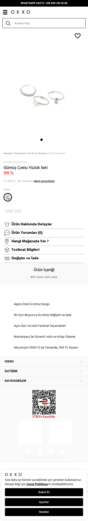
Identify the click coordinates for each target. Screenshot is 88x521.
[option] (44, 88)
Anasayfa (8, 153)
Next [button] (2, 88)
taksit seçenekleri (44, 181)
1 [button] (41, 140)
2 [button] (46, 140)
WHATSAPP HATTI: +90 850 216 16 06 (44, 3)
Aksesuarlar (19, 153)
